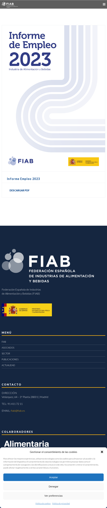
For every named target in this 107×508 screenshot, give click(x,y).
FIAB (4, 341)
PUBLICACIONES (10, 359)
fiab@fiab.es (18, 410)
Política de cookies (43, 503)
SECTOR (6, 353)
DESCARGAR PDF (19, 190)
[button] (102, 452)
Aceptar (53, 477)
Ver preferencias (53, 495)
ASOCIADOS (8, 347)
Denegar (53, 486)
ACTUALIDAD (8, 365)
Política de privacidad (61, 503)
